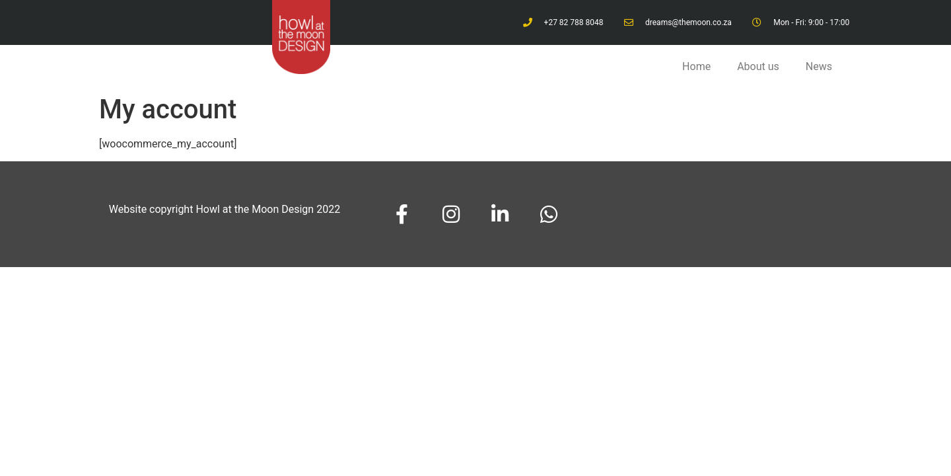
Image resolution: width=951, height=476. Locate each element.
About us (758, 66)
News (819, 66)
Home (696, 66)
